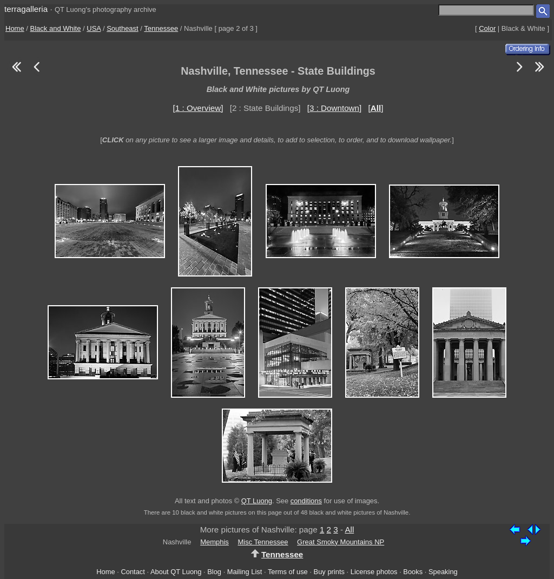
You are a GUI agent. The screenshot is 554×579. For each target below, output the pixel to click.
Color (487, 28)
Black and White (55, 28)
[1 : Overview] (198, 108)
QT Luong (256, 501)
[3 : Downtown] (334, 108)
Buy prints (329, 572)
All (349, 529)
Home (14, 28)
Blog (214, 572)
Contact (132, 572)
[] (375, 108)
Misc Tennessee (263, 542)
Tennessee (161, 28)
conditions (306, 501)
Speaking (443, 572)
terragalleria (26, 9)
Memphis (214, 542)
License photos (374, 572)
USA (94, 28)
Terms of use (288, 572)
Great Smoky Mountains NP (340, 542)
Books (413, 572)
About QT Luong (175, 572)
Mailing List (244, 572)
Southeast (122, 28)
